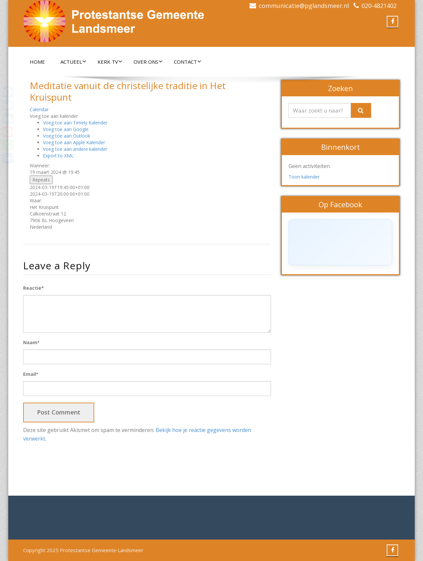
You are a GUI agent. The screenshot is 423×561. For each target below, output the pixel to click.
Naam (31, 342)
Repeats (41, 180)
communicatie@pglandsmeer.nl (304, 6)
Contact (187, 61)
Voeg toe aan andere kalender (75, 149)
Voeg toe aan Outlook (66, 136)
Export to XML (58, 155)
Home (37, 61)
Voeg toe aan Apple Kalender (74, 142)
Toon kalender (304, 177)
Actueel (73, 61)
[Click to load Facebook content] (340, 242)
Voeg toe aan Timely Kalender (75, 122)
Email (30, 374)
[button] (54, 116)
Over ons (148, 61)
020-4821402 (379, 6)
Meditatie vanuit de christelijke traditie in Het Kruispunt (128, 91)
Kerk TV (109, 61)
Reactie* (33, 288)
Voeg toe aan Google (66, 129)
